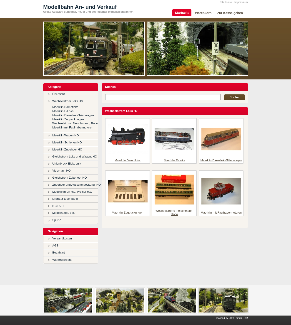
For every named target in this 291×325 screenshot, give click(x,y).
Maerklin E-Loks (62, 111)
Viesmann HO (61, 170)
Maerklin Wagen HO (65, 135)
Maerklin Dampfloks (65, 107)
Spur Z (56, 220)
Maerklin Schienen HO (67, 142)
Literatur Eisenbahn (65, 198)
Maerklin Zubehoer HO (67, 149)
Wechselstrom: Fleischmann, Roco (75, 123)
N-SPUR (58, 205)
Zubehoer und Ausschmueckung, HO (76, 184)
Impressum (241, 2)
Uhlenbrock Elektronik (66, 163)
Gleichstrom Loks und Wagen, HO (74, 156)
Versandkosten (62, 238)
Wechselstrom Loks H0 (67, 101)
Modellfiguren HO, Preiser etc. (72, 191)
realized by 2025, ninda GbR (232, 318)
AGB (55, 245)
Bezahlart (58, 252)
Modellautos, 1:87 (64, 212)
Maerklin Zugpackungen (68, 119)
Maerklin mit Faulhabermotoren (72, 127)
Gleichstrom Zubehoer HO (69, 177)
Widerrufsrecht (62, 259)
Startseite (226, 2)
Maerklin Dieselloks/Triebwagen (73, 115)
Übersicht (58, 94)
